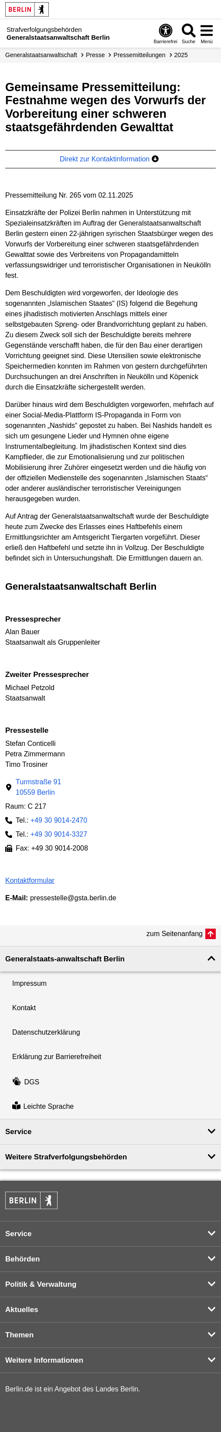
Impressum (29, 983)
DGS (25, 1082)
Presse (95, 54)
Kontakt (24, 1008)
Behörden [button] (22, 1259)
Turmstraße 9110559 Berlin (38, 787)
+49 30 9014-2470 (59, 820)
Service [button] (18, 1132)
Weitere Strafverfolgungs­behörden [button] (66, 1157)
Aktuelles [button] (21, 1310)
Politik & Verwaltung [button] (40, 1284)
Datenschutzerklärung (46, 1032)
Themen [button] (19, 1335)
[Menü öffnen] (206, 33)
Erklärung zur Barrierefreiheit (57, 1056)
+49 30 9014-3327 (59, 834)
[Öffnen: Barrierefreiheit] (166, 33)
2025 (181, 54)
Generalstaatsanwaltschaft (41, 54)
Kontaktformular (29, 880)
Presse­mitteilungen (140, 54)
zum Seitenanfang (174, 933)
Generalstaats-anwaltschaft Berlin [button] (65, 959)
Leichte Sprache (43, 1106)
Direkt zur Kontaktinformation (109, 159)
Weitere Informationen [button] (44, 1360)
